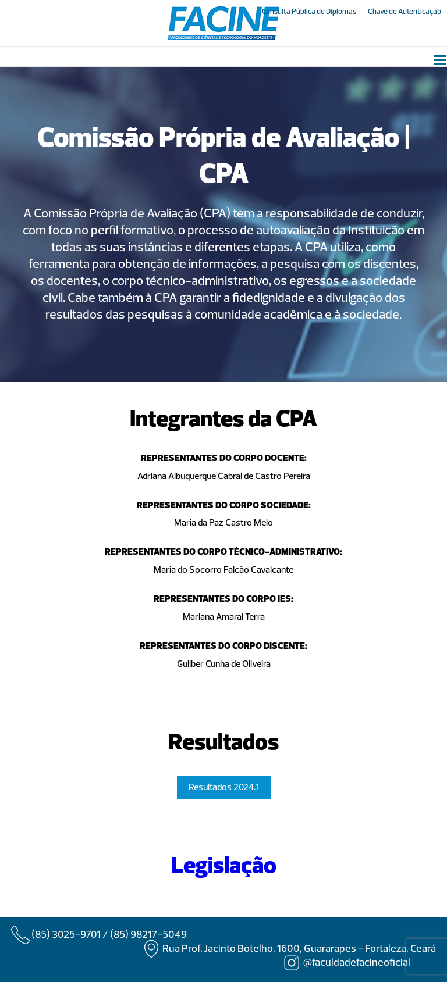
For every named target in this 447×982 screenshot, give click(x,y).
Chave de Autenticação (404, 12)
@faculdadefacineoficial (356, 963)
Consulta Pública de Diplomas (309, 12)
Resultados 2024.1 (224, 787)
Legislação (223, 867)
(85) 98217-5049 (148, 935)
